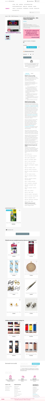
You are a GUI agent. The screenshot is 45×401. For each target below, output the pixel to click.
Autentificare (7, 387)
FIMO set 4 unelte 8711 (31, 254)
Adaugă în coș (32, 47)
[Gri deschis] (24, 42)
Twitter (8, 373)
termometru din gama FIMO (32, 114)
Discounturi (16, 392)
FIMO (17, 4)
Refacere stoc (15, 10)
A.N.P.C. (15, 396)
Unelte (14, 8)
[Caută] (34, 12)
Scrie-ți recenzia (27, 57)
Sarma (34, 6)
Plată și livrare (16, 386)
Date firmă (16, 390)
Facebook (6, 373)
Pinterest (33, 54)
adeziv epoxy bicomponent (29, 126)
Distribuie (28, 54)
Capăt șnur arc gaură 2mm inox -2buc (31, 312)
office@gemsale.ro (36, 397)
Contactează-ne (17, 395)
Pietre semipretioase (17, 6)
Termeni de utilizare (17, 391)
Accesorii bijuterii (28, 4)
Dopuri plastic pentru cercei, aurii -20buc (14, 312)
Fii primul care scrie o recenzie (22, 233)
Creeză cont (7, 389)
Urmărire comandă (8, 386)
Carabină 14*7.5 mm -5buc (13, 293)
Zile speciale (19, 8)
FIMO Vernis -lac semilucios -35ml (14, 254)
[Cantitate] (24, 47)
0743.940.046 (11, 1)
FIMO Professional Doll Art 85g (14, 335)
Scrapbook (25, 8)
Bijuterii (31, 8)
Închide (3, 399)
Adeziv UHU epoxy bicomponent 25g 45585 (13, 222)
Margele (21, 4)
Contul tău (7, 384)
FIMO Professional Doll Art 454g (31, 354)
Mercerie (30, 6)
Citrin (13, 4)
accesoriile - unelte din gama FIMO (32, 105)
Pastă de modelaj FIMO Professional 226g (14, 354)
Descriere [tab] (27, 73)
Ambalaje (25, 6)
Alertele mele (7, 390)
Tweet (31, 54)
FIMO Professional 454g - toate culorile (31, 335)
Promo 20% (36, 8)
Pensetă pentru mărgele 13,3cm (31, 293)
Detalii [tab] (32, 73)
